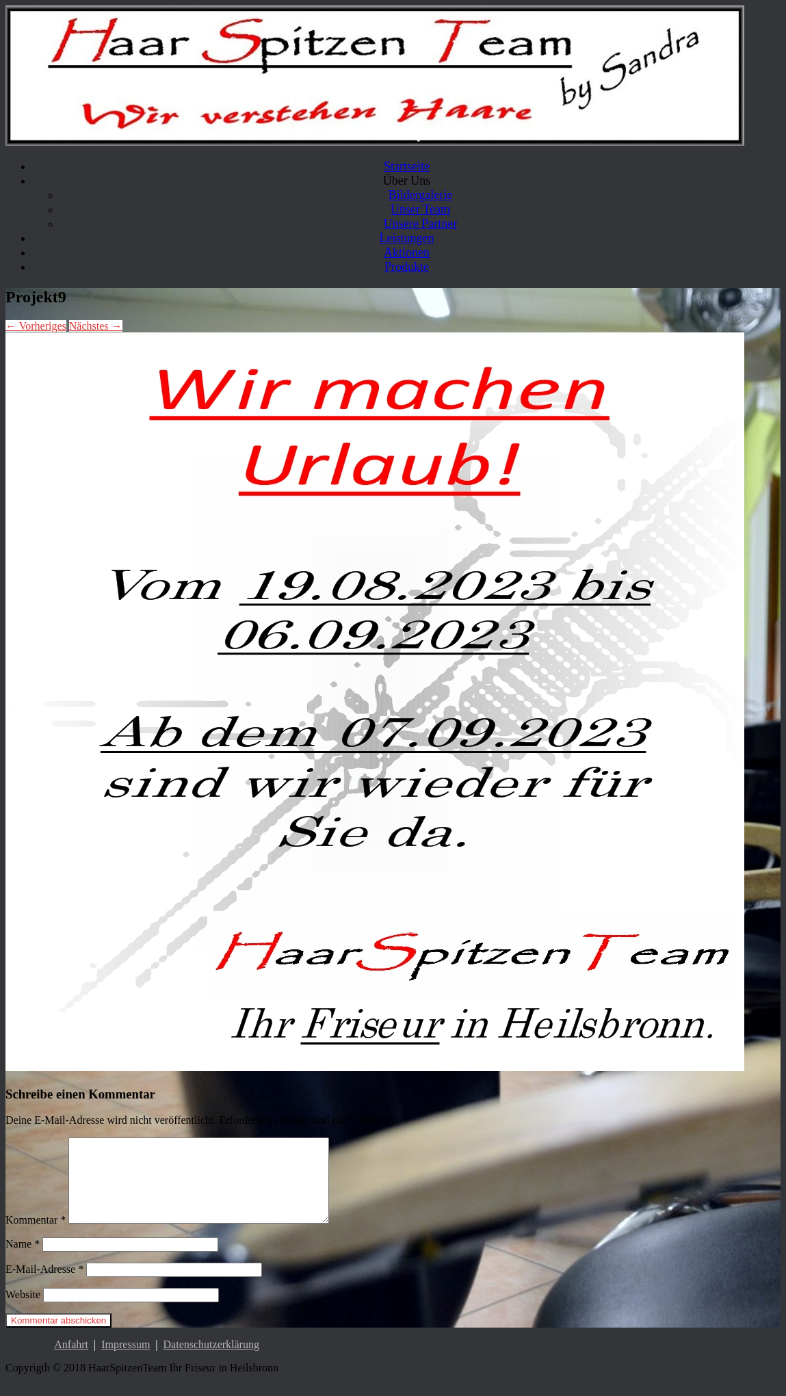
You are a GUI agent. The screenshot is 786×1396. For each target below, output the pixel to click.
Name (22, 1260)
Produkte (406, 267)
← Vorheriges (35, 326)
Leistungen (407, 238)
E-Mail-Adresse (44, 1285)
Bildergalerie (421, 195)
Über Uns (407, 180)
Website (22, 1311)
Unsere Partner (420, 224)
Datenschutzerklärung (211, 1361)
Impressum (125, 1361)
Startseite (407, 166)
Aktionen (407, 252)
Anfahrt (71, 1361)
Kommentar (35, 1236)
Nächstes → (95, 326)
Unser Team (420, 209)
